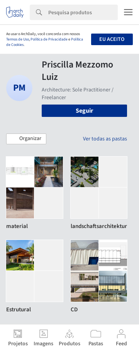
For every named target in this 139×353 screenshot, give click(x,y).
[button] (26, 138)
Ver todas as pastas (105, 139)
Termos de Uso (17, 39)
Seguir (84, 110)
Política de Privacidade (49, 39)
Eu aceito (111, 39)
